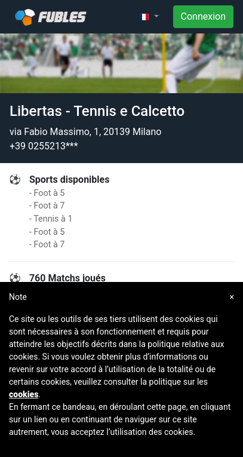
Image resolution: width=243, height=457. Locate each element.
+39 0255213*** (44, 146)
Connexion (203, 16)
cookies (23, 394)
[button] (148, 17)
